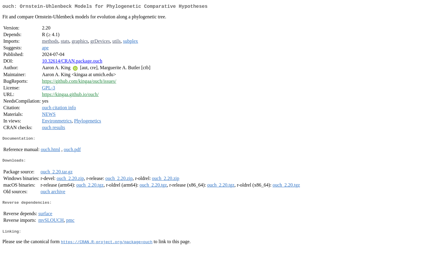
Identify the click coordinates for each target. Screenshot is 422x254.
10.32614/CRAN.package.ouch (72, 62)
